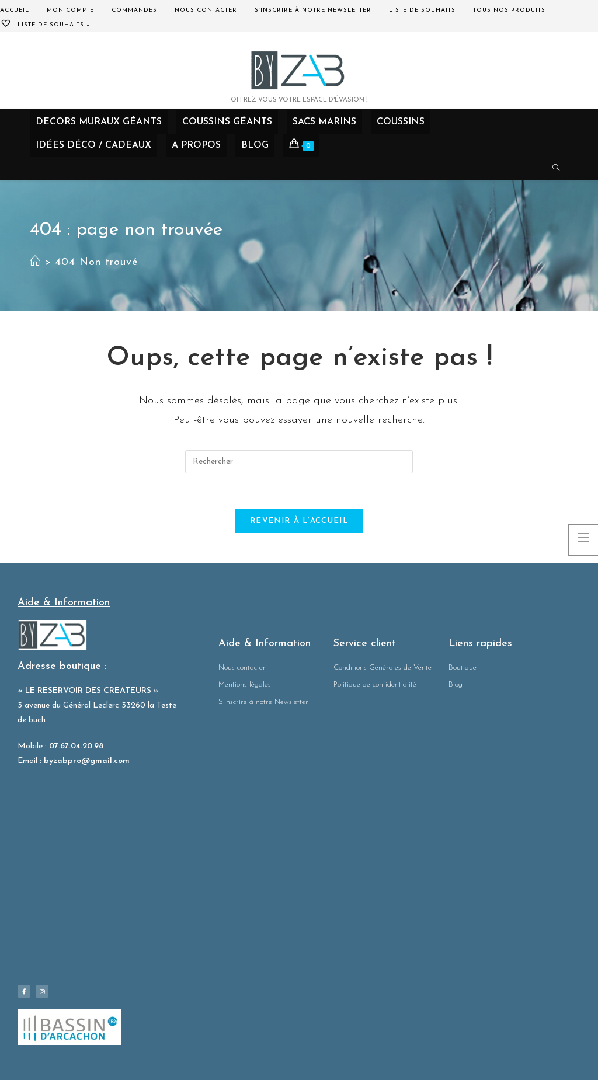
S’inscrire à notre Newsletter (313, 10)
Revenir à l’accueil (299, 521)
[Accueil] (35, 262)
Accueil (14, 10)
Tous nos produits (509, 10)
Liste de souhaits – (45, 25)
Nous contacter (206, 10)
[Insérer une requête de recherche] (299, 461)
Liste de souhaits (422, 10)
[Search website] (556, 169)
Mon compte (70, 10)
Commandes (134, 10)
